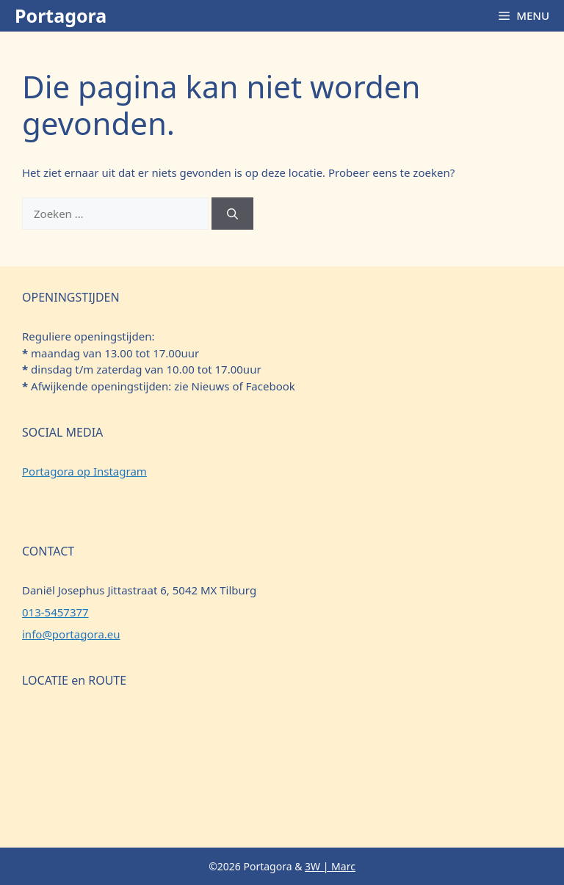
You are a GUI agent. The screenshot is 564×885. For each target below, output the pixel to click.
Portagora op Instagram (84, 471)
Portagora (60, 15)
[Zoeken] (232, 213)
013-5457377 (55, 612)
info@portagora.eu (71, 634)
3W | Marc (330, 866)
